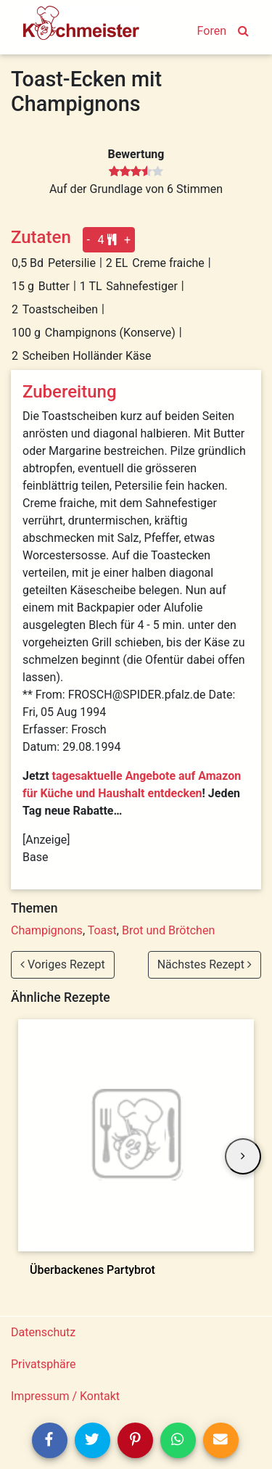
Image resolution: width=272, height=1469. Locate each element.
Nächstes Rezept (204, 964)
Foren (211, 31)
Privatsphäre (43, 1364)
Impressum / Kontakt (65, 1396)
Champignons (47, 930)
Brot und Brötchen (168, 930)
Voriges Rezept (62, 964)
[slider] (136, 172)
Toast (102, 930)
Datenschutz (43, 1332)
